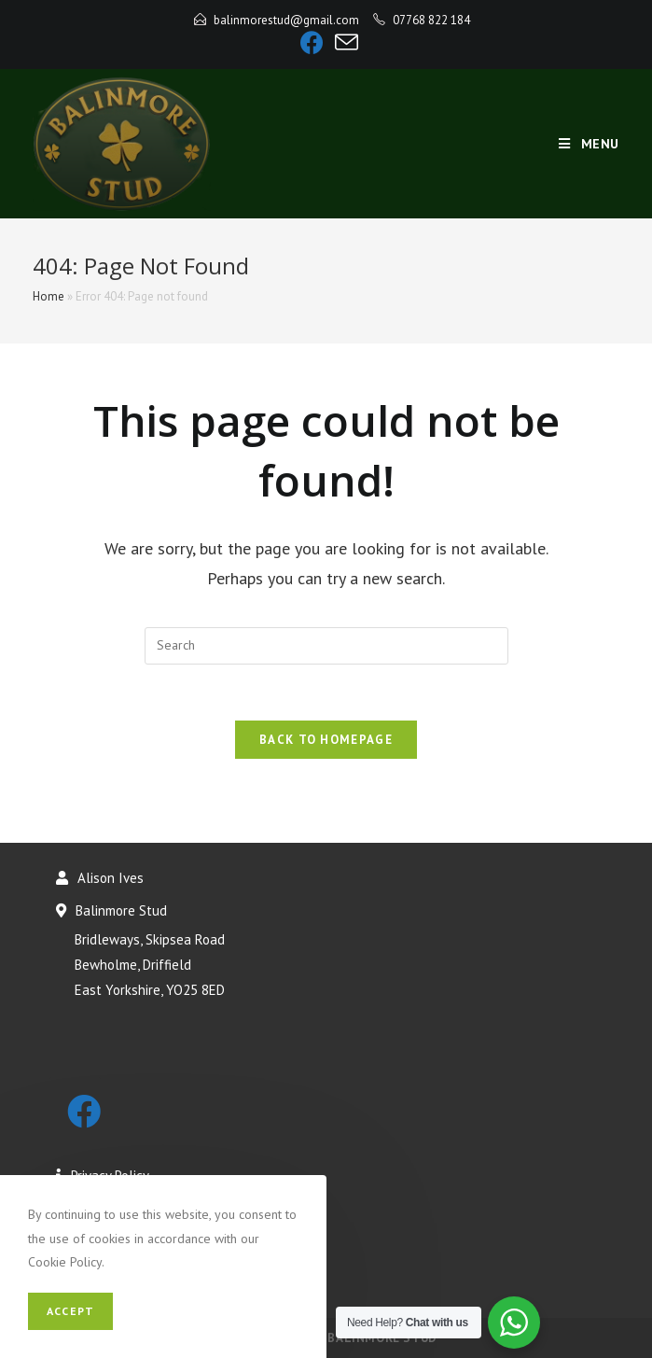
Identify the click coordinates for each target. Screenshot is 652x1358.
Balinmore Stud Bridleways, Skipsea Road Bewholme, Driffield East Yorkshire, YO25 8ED (140, 950)
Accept (70, 1311)
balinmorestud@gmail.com (286, 20)
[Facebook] (312, 42)
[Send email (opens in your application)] (343, 42)
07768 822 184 (431, 20)
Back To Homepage (326, 740)
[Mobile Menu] (589, 143)
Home (48, 296)
